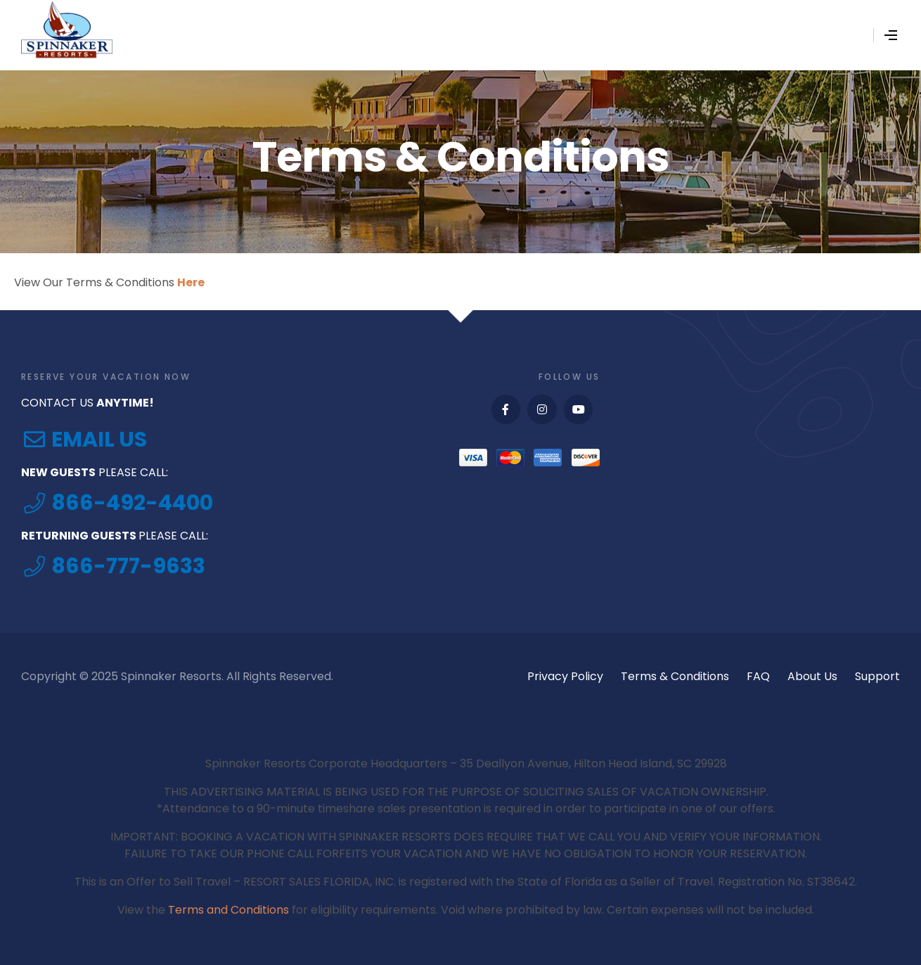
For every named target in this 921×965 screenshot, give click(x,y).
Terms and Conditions (228, 910)
